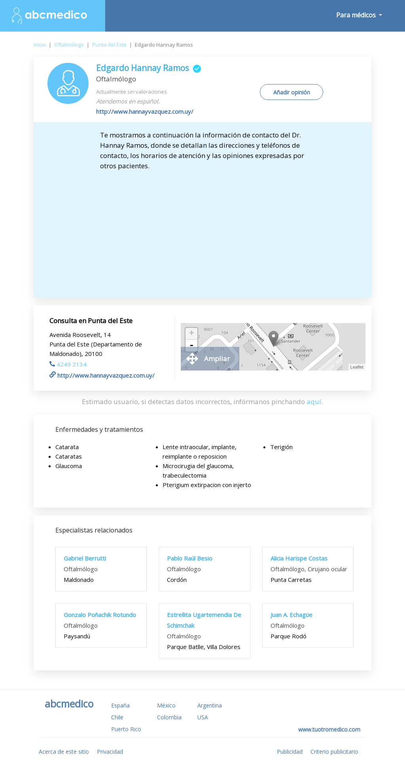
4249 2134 (68, 364)
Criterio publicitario (334, 751)
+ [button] (191, 334)
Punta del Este (109, 44)
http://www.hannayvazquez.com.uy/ (144, 111)
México (166, 705)
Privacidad (110, 751)
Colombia (169, 717)
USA (202, 717)
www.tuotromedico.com (329, 729)
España (120, 705)
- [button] (191, 346)
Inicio (40, 44)
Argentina (209, 705)
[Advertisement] (202, 230)
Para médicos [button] (356, 15)
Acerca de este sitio (64, 751)
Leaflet (356, 367)
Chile (117, 717)
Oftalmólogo (69, 44)
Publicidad (290, 751)
